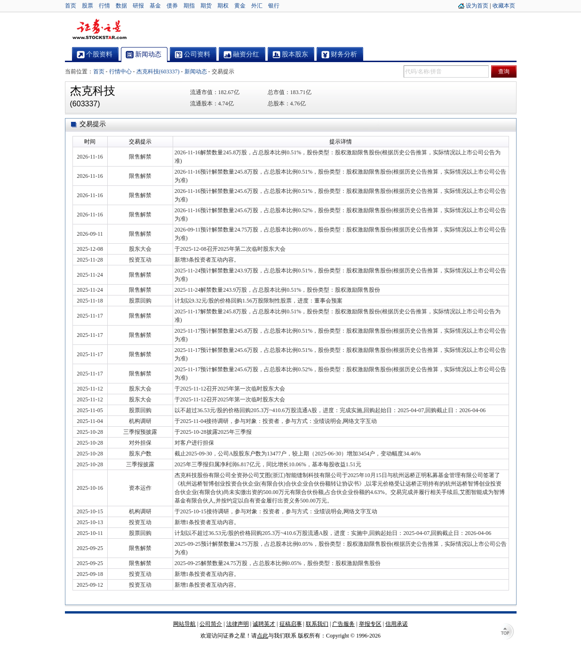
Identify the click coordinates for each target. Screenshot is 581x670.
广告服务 (343, 624)
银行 (273, 5)
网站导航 (184, 624)
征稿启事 (290, 624)
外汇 (257, 5)
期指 (189, 5)
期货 (206, 5)
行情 (104, 5)
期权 (223, 5)
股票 (87, 5)
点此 (262, 635)
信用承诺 (396, 624)
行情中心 (120, 71)
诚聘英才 (264, 624)
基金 (155, 5)
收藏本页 (504, 5)
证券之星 (99, 30)
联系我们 (317, 624)
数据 (121, 5)
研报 (138, 5)
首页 (70, 5)
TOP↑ (507, 632)
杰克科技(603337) (158, 71)
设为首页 (477, 5)
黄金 (240, 5)
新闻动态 (195, 71)
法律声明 (237, 624)
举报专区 (370, 624)
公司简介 (210, 624)
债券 (172, 5)
